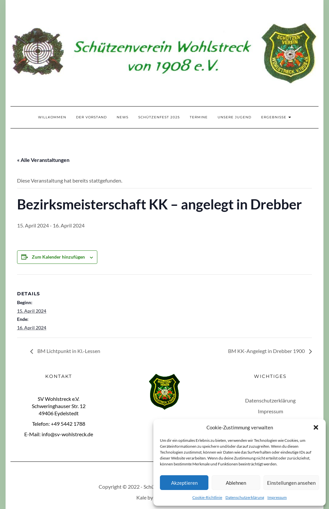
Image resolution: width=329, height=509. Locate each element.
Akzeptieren (184, 483)
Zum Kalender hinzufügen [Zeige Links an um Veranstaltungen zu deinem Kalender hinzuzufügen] (58, 257)
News (122, 117)
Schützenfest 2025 (159, 117)
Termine (199, 117)
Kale (141, 497)
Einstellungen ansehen (291, 483)
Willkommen (52, 117)
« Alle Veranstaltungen (43, 160)
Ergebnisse (276, 117)
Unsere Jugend (234, 117)
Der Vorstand (91, 117)
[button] (316, 427)
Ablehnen (236, 483)
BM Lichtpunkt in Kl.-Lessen (68, 351)
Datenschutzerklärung (244, 497)
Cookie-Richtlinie (207, 497)
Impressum (277, 497)
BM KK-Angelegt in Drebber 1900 (267, 351)
